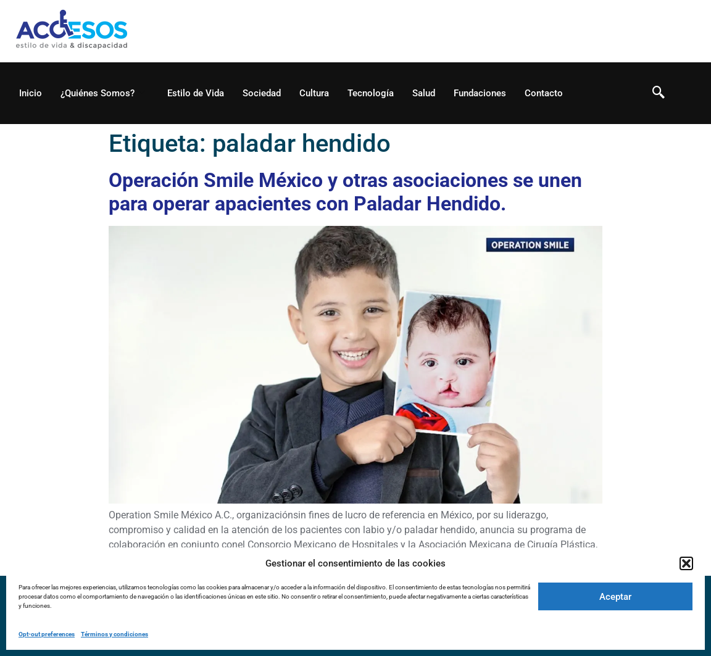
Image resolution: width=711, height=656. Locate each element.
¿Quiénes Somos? (102, 93)
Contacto (544, 93)
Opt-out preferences (47, 634)
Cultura (314, 93)
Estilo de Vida (195, 93)
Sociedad (262, 93)
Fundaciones (480, 93)
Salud (423, 93)
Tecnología (370, 93)
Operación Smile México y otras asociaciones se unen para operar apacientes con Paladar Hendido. (345, 191)
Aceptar (615, 596)
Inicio (30, 93)
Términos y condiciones (114, 634)
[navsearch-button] (658, 93)
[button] (686, 563)
